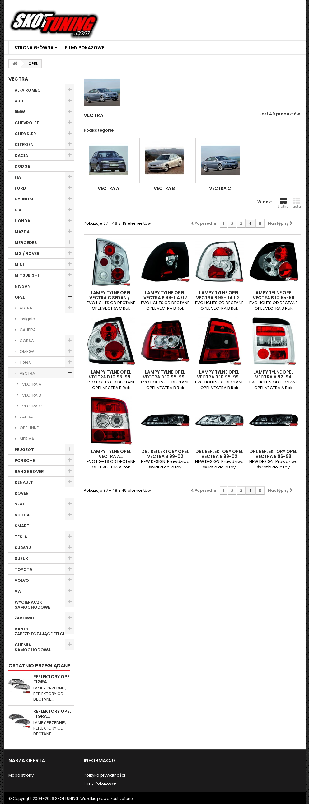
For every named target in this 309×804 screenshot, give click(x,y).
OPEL (20, 297)
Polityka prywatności (104, 775)
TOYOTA (23, 569)
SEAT (20, 504)
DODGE (22, 166)
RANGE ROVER (29, 471)
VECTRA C (31, 406)
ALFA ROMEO (28, 90)
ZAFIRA (26, 417)
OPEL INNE (29, 428)
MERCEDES (26, 243)
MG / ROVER (27, 253)
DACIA (21, 155)
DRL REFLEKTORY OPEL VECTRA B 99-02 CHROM (219, 456)
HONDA (22, 221)
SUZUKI (22, 559)
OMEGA (27, 352)
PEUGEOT (24, 450)
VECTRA (27, 373)
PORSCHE (25, 460)
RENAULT (24, 482)
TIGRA (25, 362)
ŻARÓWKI (24, 618)
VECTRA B (31, 395)
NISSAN (22, 286)
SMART (22, 526)
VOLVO (22, 580)
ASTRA (25, 308)
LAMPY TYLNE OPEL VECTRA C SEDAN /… (111, 295)
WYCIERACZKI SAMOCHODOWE (32, 604)
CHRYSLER (25, 134)
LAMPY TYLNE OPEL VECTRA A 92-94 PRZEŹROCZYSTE (273, 376)
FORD (20, 188)
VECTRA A (31, 384)
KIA (18, 210)
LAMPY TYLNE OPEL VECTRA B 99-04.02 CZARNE (165, 297)
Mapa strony (21, 775)
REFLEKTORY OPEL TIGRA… (52, 679)
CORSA (26, 341)
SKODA (22, 515)
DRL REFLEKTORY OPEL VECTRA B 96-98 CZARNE (273, 456)
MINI (19, 264)
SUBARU (23, 548)
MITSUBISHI (27, 275)
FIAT (19, 177)
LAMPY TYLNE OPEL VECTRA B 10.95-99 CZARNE (273, 297)
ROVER (22, 493)
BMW (20, 112)
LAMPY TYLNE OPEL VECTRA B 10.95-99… (111, 374)
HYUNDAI (24, 199)
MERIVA (26, 439)
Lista (297, 203)
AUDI (20, 101)
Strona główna (34, 48)
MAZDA (22, 232)
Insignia (27, 319)
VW (18, 591)
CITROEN (24, 145)
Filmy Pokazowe (84, 48)
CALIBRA (27, 330)
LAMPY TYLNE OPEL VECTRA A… (111, 454)
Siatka (283, 203)
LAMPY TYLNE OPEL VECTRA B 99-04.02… (219, 295)
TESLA (21, 537)
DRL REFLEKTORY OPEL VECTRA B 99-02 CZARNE (165, 456)
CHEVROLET (27, 123)
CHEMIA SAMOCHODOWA (33, 647)
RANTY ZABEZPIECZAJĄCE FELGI (39, 631)
